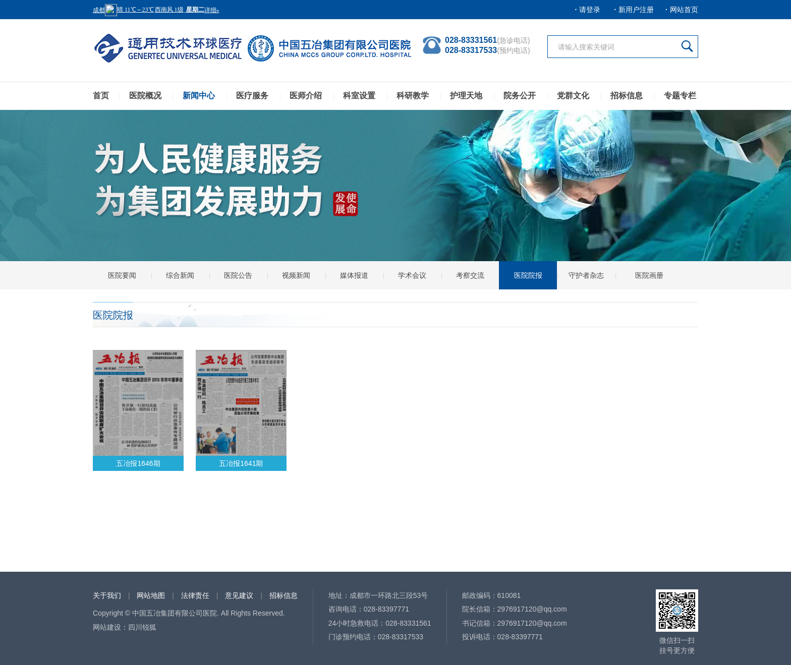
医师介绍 (306, 95)
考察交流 (470, 275)
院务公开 (519, 95)
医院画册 (649, 275)
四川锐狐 (142, 627)
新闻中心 (199, 95)
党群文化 (573, 95)
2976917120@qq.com (532, 609)
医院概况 (145, 95)
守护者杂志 (586, 275)
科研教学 (413, 95)
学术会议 (412, 275)
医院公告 (238, 275)
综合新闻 (180, 275)
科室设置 (359, 95)
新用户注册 (636, 10)
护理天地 (466, 95)
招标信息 (626, 95)
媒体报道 (354, 275)
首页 (101, 95)
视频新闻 (296, 275)
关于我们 (107, 595)
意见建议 (239, 595)
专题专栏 (680, 95)
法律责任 (195, 595)
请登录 (589, 10)
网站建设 (107, 627)
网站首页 (684, 10)
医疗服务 (252, 95)
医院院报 (528, 275)
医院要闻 (122, 275)
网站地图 (151, 595)
